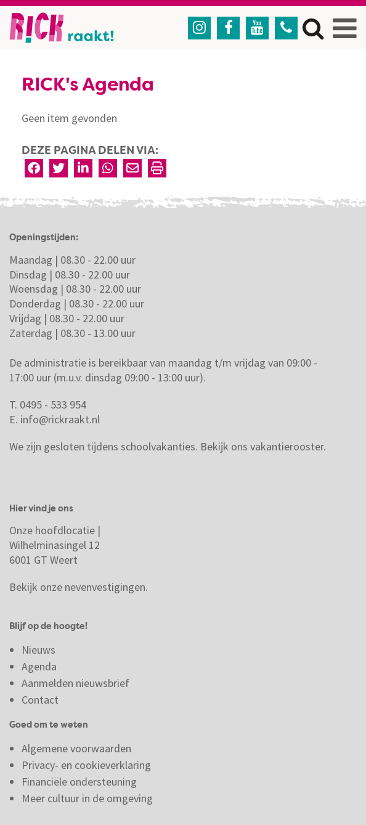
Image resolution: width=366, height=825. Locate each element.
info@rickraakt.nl (60, 419)
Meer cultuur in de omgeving (87, 798)
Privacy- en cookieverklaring (86, 765)
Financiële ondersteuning (79, 781)
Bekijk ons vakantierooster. (263, 446)
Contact (41, 700)
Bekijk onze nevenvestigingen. (79, 587)
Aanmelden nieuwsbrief (75, 683)
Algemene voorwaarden (76, 748)
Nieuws (38, 650)
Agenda (39, 666)
